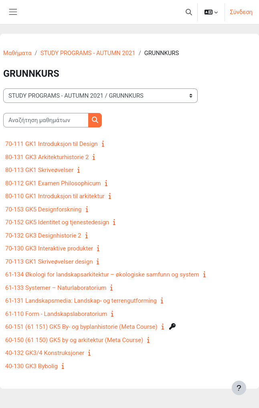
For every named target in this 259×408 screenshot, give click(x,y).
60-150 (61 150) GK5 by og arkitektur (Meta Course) (74, 340)
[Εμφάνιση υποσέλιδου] (239, 388)
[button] (189, 12)
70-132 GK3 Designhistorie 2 (43, 235)
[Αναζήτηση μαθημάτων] (46, 120)
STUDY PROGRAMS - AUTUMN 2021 (88, 53)
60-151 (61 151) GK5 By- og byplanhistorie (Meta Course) (81, 326)
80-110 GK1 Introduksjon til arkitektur (55, 196)
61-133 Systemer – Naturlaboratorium (55, 287)
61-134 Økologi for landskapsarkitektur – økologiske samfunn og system (102, 274)
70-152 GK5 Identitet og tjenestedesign (57, 222)
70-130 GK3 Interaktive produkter (49, 248)
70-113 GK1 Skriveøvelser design (49, 261)
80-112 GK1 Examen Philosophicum (53, 183)
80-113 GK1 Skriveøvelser (39, 170)
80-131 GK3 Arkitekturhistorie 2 (47, 157)
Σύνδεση (241, 12)
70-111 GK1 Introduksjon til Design (51, 144)
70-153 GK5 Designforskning (43, 209)
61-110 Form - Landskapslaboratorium (56, 314)
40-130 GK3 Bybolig (31, 366)
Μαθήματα (17, 53)
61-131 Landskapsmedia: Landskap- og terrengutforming (81, 300)
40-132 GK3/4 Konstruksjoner (44, 353)
